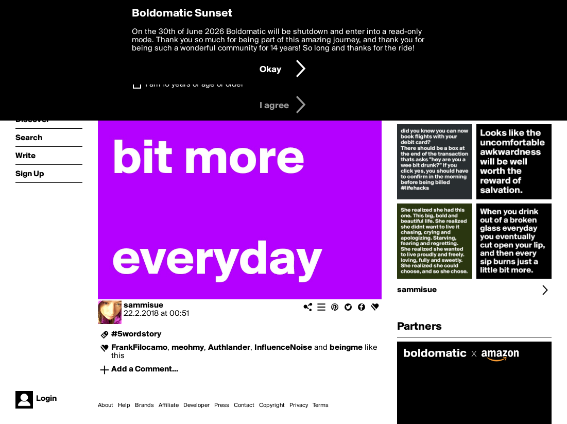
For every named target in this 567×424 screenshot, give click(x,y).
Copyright (272, 405)
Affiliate (169, 405)
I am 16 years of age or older (194, 84)
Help (124, 405)
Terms (321, 405)
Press (221, 405)
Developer (196, 405)
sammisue (143, 305)
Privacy (298, 405)
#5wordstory (136, 334)
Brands (144, 405)
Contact (244, 405)
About (105, 405)
